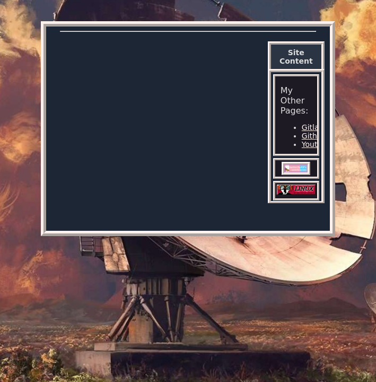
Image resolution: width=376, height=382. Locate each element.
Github (314, 136)
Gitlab (313, 127)
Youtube (316, 144)
